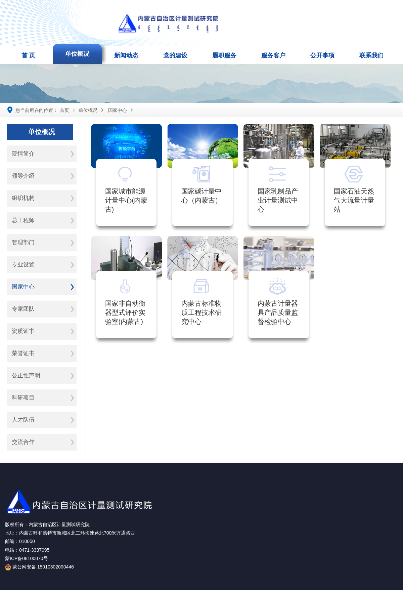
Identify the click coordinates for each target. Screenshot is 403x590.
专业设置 (23, 264)
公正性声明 (26, 375)
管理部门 (23, 242)
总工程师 (23, 220)
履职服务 (224, 55)
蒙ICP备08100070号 (26, 558)
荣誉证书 (23, 353)
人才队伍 (23, 420)
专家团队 (23, 309)
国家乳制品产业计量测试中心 (278, 200)
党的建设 (175, 55)
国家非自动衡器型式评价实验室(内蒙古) (125, 312)
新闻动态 (126, 55)
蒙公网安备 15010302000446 (39, 567)
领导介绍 (23, 176)
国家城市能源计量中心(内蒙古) (126, 200)
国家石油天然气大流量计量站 (354, 200)
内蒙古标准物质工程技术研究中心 (201, 312)
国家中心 (117, 110)
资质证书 (23, 331)
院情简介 (23, 154)
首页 (64, 110)
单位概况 (77, 53)
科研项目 (23, 397)
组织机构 (23, 198)
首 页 (28, 55)
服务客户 (273, 55)
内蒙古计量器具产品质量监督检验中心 (278, 312)
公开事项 (322, 55)
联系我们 (371, 55)
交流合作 (23, 442)
